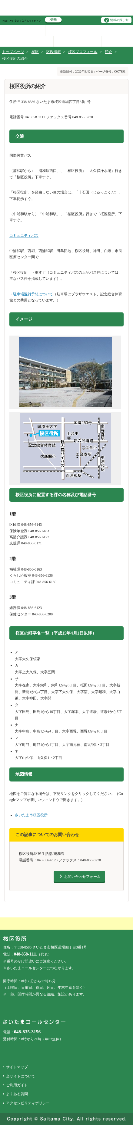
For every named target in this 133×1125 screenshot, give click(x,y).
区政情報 (53, 52)
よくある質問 (17, 1094)
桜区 (35, 52)
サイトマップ (17, 1067)
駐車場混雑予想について (33, 294)
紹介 (108, 52)
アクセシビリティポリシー (28, 1103)
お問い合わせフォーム (82, 876)
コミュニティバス (23, 235)
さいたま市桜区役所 (31, 815)
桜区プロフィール (82, 52)
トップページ (13, 52)
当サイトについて (20, 1076)
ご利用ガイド (17, 1085)
